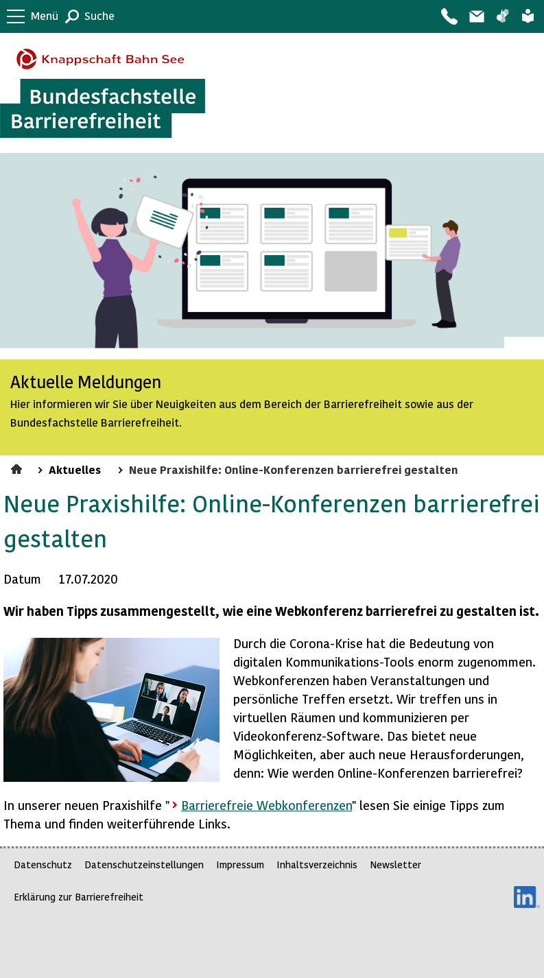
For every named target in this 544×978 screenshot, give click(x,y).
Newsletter (395, 864)
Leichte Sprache (528, 16)
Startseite (18, 467)
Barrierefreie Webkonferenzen (266, 805)
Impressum (240, 864)
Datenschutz (43, 864)
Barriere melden (476, 16)
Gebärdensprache (502, 16)
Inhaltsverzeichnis (316, 864)
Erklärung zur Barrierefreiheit (78, 897)
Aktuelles (75, 469)
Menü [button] (44, 15)
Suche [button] (99, 15)
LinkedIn (527, 897)
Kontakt (448, 16)
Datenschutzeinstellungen (144, 864)
